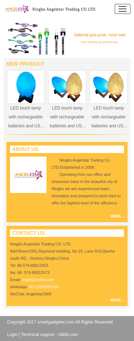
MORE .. (117, 216)
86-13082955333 (44, 287)
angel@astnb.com (38, 280)
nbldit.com (68, 334)
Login (12, 334)
